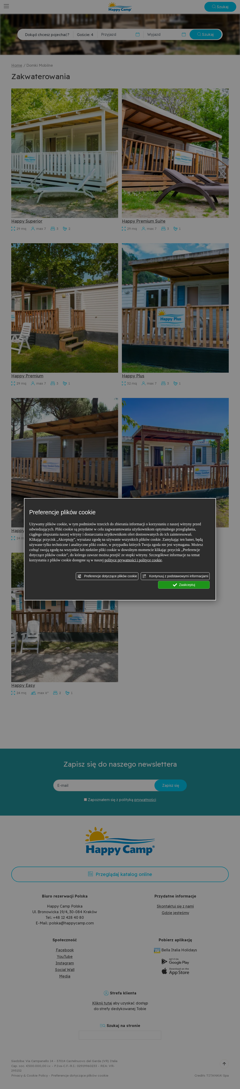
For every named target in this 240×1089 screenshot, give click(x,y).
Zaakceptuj (184, 585)
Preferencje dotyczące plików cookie (107, 576)
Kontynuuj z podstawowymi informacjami (175, 576)
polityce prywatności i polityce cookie (133, 560)
